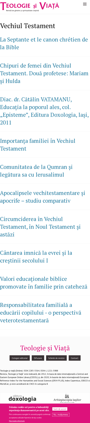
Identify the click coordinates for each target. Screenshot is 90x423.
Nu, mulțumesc (60, 416)
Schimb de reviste (56, 358)
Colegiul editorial (20, 358)
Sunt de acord (59, 410)
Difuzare (38, 358)
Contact (74, 358)
